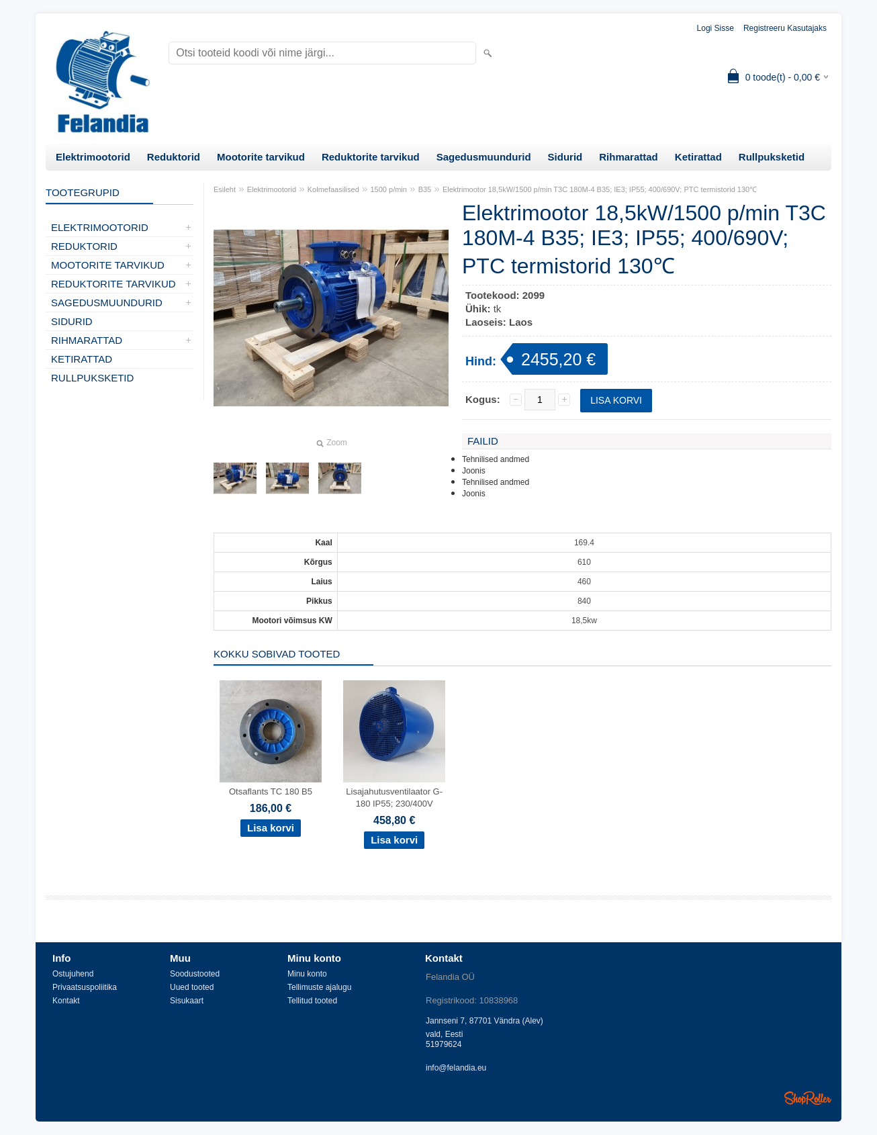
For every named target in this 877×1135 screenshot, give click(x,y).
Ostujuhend (72, 974)
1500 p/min (389, 189)
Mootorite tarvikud (261, 157)
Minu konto (307, 974)
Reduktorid (173, 157)
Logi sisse (715, 28)
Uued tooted (192, 987)
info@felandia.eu (456, 1068)
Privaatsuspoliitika (84, 987)
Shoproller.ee (807, 1098)
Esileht (225, 189)
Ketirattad (698, 157)
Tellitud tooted (312, 1000)
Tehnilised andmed (495, 459)
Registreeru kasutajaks (785, 28)
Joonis (474, 470)
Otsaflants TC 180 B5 (270, 791)
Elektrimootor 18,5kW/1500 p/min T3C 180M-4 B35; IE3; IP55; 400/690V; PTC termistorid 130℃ (600, 189)
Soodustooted (195, 974)
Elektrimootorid (93, 157)
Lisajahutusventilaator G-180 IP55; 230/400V (394, 797)
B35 (425, 189)
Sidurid (565, 157)
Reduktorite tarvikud (371, 157)
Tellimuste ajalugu (319, 987)
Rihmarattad (628, 157)
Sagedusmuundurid (483, 157)
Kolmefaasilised (333, 189)
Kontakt (66, 1000)
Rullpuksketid (771, 157)
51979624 (443, 1044)
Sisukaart (186, 1000)
